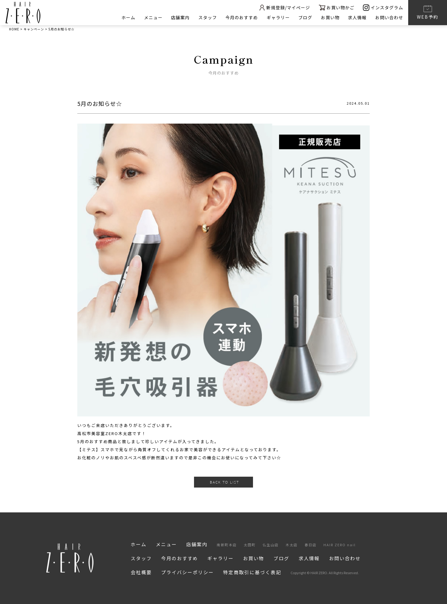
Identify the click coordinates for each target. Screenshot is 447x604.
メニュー (152, 17)
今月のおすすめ (241, 17)
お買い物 (330, 17)
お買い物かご (336, 7)
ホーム (127, 17)
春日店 (311, 544)
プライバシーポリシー (187, 572)
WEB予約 (427, 12)
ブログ (305, 17)
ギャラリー (277, 17)
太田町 (250, 544)
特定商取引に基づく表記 (252, 572)
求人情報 (357, 17)
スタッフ (206, 17)
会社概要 (141, 572)
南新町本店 (227, 544)
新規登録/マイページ (283, 7)
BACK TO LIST (224, 482)
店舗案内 (179, 17)
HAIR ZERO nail (339, 544)
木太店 (292, 544)
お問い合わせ (389, 17)
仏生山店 (271, 544)
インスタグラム (383, 7)
